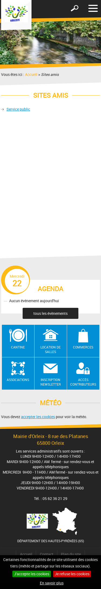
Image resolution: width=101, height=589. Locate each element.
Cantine (18, 347)
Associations (18, 380)
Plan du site (71, 554)
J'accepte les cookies (31, 573)
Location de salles (50, 349)
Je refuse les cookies (72, 573)
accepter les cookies (38, 416)
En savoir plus (52, 583)
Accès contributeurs (83, 382)
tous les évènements (50, 313)
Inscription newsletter (50, 382)
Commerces (83, 347)
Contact (46, 554)
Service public (18, 109)
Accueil (31, 74)
